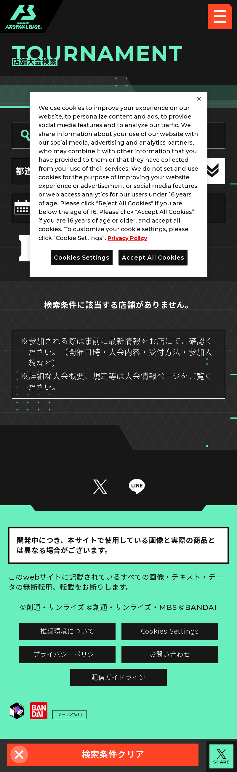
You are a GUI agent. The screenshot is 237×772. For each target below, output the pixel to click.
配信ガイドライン (118, 684)
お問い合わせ (174, 659)
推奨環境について (63, 634)
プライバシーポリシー (63, 659)
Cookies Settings (173, 634)
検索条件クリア (113, 754)
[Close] (199, 98)
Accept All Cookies (153, 257)
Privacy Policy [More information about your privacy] (129, 237)
